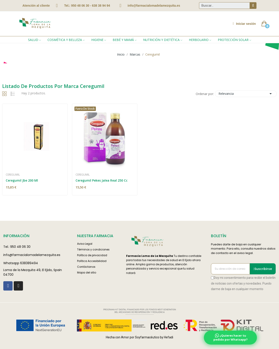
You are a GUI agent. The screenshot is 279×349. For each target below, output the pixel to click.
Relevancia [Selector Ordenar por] (245, 93)
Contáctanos (86, 266)
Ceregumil (13, 174)
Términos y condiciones (93, 249)
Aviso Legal (84, 243)
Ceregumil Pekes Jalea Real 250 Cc (101, 180)
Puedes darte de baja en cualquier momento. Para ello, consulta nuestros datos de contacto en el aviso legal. (243, 248)
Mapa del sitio (86, 272)
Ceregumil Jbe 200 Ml (22, 180)
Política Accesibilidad (91, 261)
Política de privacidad (92, 255)
